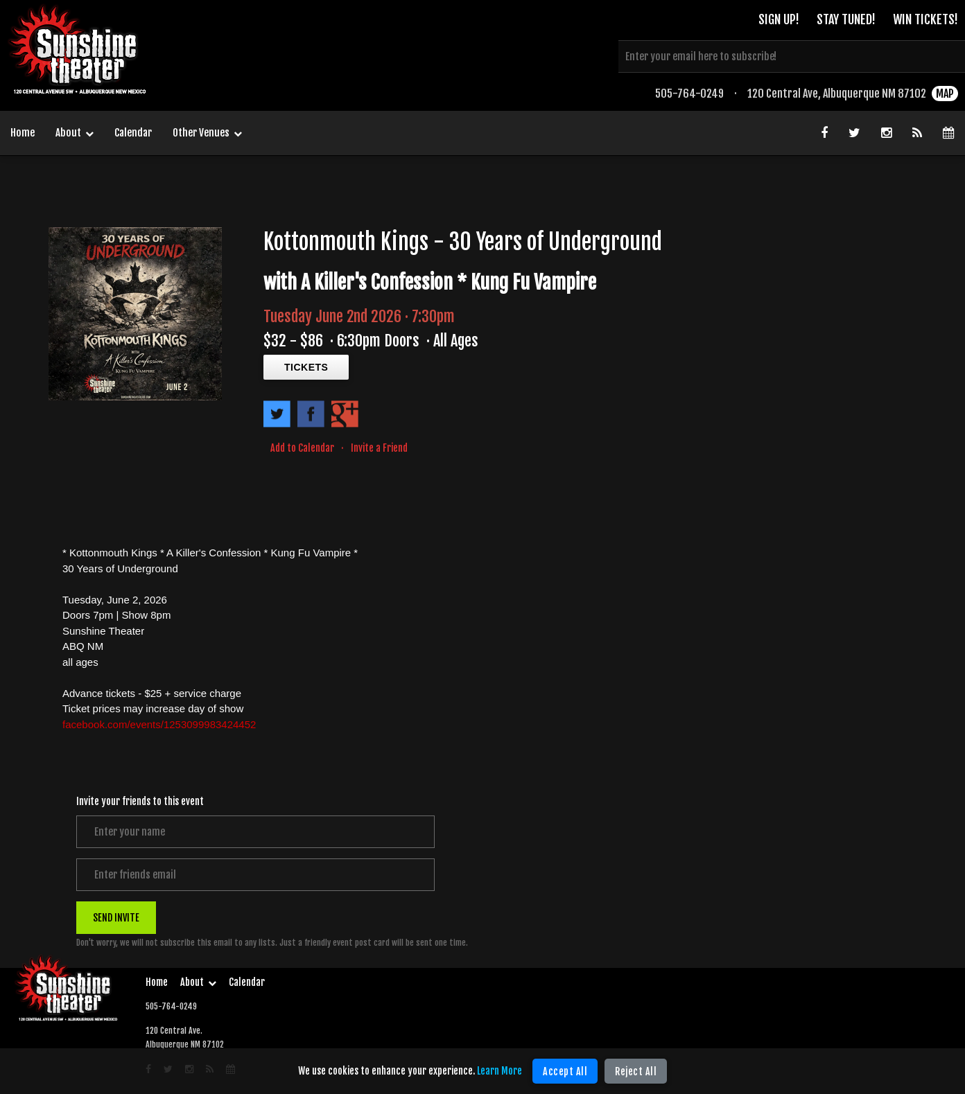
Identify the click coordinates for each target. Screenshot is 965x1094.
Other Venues (207, 134)
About (74, 134)
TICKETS (306, 367)
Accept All (565, 1071)
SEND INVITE (116, 918)
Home (22, 132)
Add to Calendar (302, 448)
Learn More (499, 1071)
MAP (945, 93)
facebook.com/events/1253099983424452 (159, 724)
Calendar (133, 132)
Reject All (636, 1071)
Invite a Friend (379, 448)
